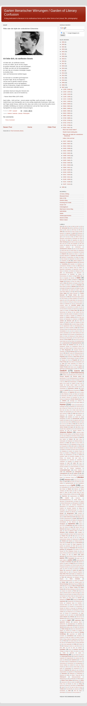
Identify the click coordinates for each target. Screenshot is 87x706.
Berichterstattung (69, 272)
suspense (62, 637)
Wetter (68, 675)
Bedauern (78, 270)
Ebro (81, 331)
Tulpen (71, 651)
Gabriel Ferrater (64, 367)
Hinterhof (67, 399)
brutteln (68, 286)
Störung (68, 630)
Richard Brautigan (64, 584)
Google (61, 385)
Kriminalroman (69, 454)
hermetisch (74, 397)
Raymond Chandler (77, 572)
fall (81, 344)
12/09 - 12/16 (67, 94)
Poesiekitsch (71, 558)
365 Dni (80, 229)
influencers (62, 415)
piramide (75, 552)
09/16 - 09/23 (67, 106)
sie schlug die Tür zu (70, 611)
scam (79, 599)
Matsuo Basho (67, 494)
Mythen (74, 520)
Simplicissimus (74, 613)
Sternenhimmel (79, 628)
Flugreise (64, 360)
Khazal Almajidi (63, 444)
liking (65, 475)
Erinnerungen (69, 337)
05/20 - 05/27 (67, 143)
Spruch (80, 625)
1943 (73, 226)
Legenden (62, 464)
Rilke (73, 585)
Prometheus (67, 565)
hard (78, 392)
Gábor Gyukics (78, 365)
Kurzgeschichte (63, 459)
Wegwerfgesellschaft (79, 671)
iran (83, 420)
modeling (62, 511)
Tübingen (62, 651)
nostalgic (80, 532)
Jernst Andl (77, 428)
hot (74, 402)
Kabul (71, 437)
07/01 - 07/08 (67, 125)
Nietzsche (62, 529)
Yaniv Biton (73, 685)
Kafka (80, 437)
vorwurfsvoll (76, 668)
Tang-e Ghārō (67, 639)
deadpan (62, 315)
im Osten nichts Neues (76, 410)
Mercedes (62, 501)
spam (69, 620)
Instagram (62, 416)
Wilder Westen (80, 678)
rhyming (70, 582)
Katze (67, 442)
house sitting (79, 402)
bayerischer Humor (77, 269)
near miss (62, 525)
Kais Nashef (63, 439)
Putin (66, 568)
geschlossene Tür (64, 378)
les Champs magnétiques (74, 468)
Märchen (76, 489)
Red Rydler (75, 575)
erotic (74, 339)
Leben (74, 463)
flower (77, 358)
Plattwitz (64, 554)
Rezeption (81, 580)
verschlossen (70, 663)
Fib (67, 351)
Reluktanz (77, 577)
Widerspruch (63, 677)
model (80, 509)
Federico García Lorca (79, 348)
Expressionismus (76, 343)
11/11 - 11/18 (67, 99)
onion (71, 537)
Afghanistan (79, 235)
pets (81, 546)
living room (76, 479)
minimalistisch (71, 506)
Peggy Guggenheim (77, 544)
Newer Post (7, 127)
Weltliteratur (72, 673)
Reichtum (82, 575)
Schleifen (80, 603)
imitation (61, 411)
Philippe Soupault (64, 547)
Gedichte (14, 113)
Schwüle (62, 608)
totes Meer (62, 647)
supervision (72, 634)
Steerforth (82, 627)
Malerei (69, 489)
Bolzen (68, 284)
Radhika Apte (63, 572)
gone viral (79, 383)
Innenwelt (70, 415)
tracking (80, 647)
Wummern (62, 685)
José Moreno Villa (75, 435)
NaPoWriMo (63, 211)
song (72, 618)
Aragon (77, 257)
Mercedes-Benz (69, 501)
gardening (62, 368)
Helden (70, 395)
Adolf (67, 235)
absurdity (62, 235)
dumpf (76, 331)
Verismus (80, 661)
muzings (61, 520)
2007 (63, 87)
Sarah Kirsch (72, 597)
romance (63, 590)
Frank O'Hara (63, 361)
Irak (71, 420)
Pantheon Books (78, 540)
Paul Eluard (79, 542)
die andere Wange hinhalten (77, 324)
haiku (82, 390)
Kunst (80, 454)
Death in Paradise (70, 315)
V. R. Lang (81, 659)
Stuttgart (62, 632)
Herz (81, 397)
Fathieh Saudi (69, 348)
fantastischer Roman (77, 346)
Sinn (67, 615)
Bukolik (68, 288)
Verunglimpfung (78, 663)
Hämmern (65, 392)
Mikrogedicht (75, 503)
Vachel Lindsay (64, 661)
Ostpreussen (75, 539)
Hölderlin (64, 400)
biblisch (70, 276)
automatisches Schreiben (65, 265)
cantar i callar (79, 289)
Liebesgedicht (78, 471)
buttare (78, 288)
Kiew (79, 444)
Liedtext (75, 473)
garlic (76, 368)
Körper (61, 452)
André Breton (74, 250)
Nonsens (62, 532)
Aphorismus (81, 255)
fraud (63, 363)
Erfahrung (71, 336)
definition (62, 317)
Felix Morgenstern (66, 349)
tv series (82, 651)
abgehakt (68, 233)
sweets (77, 637)
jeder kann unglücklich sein (67, 428)
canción (72, 289)
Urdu (65, 659)
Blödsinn (75, 279)
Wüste (67, 685)
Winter (82, 680)
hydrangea (62, 406)
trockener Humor (77, 649)
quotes (80, 570)
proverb (72, 566)
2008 (63, 85)
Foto (69, 360)
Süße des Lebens (70, 637)
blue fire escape (76, 281)
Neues (80, 525)
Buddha (63, 288)
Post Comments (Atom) (17, 130)
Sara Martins (63, 597)
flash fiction (77, 356)
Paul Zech (62, 544)
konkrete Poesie (78, 451)
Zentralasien (62, 690)
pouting (80, 563)
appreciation (70, 257)
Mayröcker (64, 496)
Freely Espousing (71, 363)
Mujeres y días (80, 516)
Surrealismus (70, 635)
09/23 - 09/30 (67, 103)
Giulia (73, 379)
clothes (61, 303)
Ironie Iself (68, 421)
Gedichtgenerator (64, 372)
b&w (79, 265)
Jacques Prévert (70, 425)
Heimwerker (64, 395)
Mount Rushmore (69, 515)
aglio (61, 236)
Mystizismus (68, 520)
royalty (74, 594)
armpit (82, 258)
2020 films (76, 228)
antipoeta (71, 253)
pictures (77, 549)
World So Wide (64, 217)
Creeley (66, 310)
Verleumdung (63, 663)
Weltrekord (62, 675)
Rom (78, 589)
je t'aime (82, 427)
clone (61, 301)
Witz (69, 682)
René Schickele (75, 578)
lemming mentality (64, 466)
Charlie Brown (73, 295)
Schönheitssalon (63, 606)
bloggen (62, 281)
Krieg (72, 453)
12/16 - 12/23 (67, 91)
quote (74, 570)
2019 (63, 58)
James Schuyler (64, 427)
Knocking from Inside (65, 202)
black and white (63, 279)
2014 (63, 70)
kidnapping (73, 444)
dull (72, 331)
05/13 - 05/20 (67, 146)
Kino (70, 446)
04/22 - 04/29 (67, 150)
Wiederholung (63, 678)
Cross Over (74, 310)
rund (83, 594)
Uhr (72, 654)
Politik (71, 563)
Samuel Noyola (78, 596)
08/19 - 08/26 (67, 113)
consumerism (70, 307)
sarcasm (79, 597)
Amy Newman (81, 248)
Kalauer (71, 439)
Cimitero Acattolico (73, 298)
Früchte (80, 363)
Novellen (67, 534)
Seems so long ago (70, 608)
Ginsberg (68, 379)
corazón (69, 308)
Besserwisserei (63, 274)
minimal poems (65, 504)
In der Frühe (76, 411)
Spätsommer (62, 623)
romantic (69, 590)
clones (65, 301)
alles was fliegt (79, 241)
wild (68, 678)
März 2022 (76, 492)
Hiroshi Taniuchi (75, 399)
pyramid (76, 568)
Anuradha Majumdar (64, 255)
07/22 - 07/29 (67, 120)
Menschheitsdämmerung (65, 499)
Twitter (64, 652)
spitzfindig (80, 623)
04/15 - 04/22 (67, 153)
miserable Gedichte (71, 508)
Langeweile (62, 461)
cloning (70, 301)
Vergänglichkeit (73, 661)
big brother (77, 276)
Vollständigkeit (68, 668)
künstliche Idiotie (63, 456)
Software (72, 616)
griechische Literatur (73, 388)
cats (76, 291)
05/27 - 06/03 (67, 141)
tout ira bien (71, 647)
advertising (72, 235)
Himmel (61, 399)
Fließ (83, 356)
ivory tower (79, 423)
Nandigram (62, 523)
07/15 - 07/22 (67, 122)
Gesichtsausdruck (73, 378)
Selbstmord (62, 609)
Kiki (83, 444)
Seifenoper (79, 608)
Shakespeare (76, 609)
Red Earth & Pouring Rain (65, 575)
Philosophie (26, 113)
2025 (63, 44)
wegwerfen (70, 671)
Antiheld (82, 252)
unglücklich (62, 658)
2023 (63, 49)
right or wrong (68, 585)
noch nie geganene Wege (71, 530)
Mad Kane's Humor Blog (66, 209)
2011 (63, 78)
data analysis (69, 313)
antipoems (64, 253)
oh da (80, 535)
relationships (69, 577)
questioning (68, 570)
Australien (72, 264)
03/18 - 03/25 (67, 162)
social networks (64, 616)
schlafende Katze (70, 603)
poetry (70, 560)
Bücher (74, 286)
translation (62, 649)
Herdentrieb (81, 395)
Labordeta (72, 459)
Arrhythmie (64, 260)
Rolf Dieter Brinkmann (70, 589)
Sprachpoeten (63, 625)
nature (80, 523)
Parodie (68, 542)
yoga (63, 687)
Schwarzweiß (79, 606)
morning (80, 513)
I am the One (79, 406)
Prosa (73, 565)
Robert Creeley (74, 587)
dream (66, 329)
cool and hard (63, 308)
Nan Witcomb (72, 521)
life (80, 473)
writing (80, 683)
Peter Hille (75, 546)
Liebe (61, 471)
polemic (61, 563)
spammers (78, 620)
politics (66, 563)
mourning (77, 515)
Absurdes (80, 233)
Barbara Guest (73, 267)
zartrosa (76, 688)
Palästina (70, 540)
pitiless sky (81, 552)
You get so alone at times (76, 687)
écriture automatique (64, 332)
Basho (80, 267)
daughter (76, 313)
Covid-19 (75, 308)
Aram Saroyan (64, 258)
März (71, 492)
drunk (81, 329)
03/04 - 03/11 (67, 167)
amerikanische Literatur (65, 248)
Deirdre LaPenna (70, 317)
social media (79, 615)
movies (73, 516)
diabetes (62, 322)
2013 (63, 73)
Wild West (73, 678)
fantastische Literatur (64, 346)
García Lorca (73, 366)
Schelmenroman (78, 601)
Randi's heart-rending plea (70, 132)
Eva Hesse (72, 341)
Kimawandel (64, 446)
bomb (73, 284)
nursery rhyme (81, 534)
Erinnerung (62, 337)
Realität (72, 573)
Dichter (72, 322)
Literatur (20, 113)
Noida (80, 530)
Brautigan (79, 284)
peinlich (61, 546)
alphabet (67, 245)
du (68, 331)
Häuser (76, 393)
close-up (76, 301)
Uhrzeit (76, 654)
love (66, 481)
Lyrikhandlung (64, 487)
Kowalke (67, 452)
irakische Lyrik (77, 420)
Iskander (78, 421)
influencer (80, 413)
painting (82, 539)
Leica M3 (68, 464)
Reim (63, 577)
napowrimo (71, 523)
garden (80, 367)
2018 (63, 61)
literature (68, 480)
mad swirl (72, 487)
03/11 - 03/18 (67, 165)
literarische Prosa (70, 477)
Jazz (76, 427)
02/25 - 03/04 (67, 170)
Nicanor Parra (79, 527)
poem (75, 554)
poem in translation (78, 556)
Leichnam (75, 464)
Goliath (73, 383)
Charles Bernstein (73, 293)
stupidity (80, 630)
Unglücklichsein (70, 658)
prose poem (79, 565)
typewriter (72, 652)
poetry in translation (66, 561)
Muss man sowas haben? (70, 129)
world (77, 682)
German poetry (77, 376)
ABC (81, 231)
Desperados (68, 319)
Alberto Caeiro (78, 236)
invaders (62, 420)
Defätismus (79, 315)
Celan (80, 291)
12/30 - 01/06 (67, 89)
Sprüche (62, 627)
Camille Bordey (64, 289)
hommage (72, 400)
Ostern (80, 537)
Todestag (66, 646)
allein (81, 240)
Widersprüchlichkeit (76, 676)
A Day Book (67, 231)
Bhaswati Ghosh (64, 196)
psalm (77, 566)
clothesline (67, 303)
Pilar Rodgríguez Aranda (71, 551)
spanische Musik (77, 622)
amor (74, 248)
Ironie (62, 421)
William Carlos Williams (67, 680)
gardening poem (69, 368)
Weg (81, 670)
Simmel (66, 613)
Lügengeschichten (69, 483)
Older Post (52, 127)
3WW (61, 231)
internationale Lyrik (77, 418)
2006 (63, 187)
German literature (64, 376)
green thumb (79, 386)
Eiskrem (66, 334)
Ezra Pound (63, 344)
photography (70, 549)
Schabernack (70, 601)
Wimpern (77, 680)
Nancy (80, 521)
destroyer (75, 319)
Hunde (72, 404)
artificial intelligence (77, 260)
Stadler (76, 627)
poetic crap (79, 558)
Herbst (75, 395)
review (75, 580)
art (69, 260)
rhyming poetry (78, 582)
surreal (79, 634)
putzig (70, 568)
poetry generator (80, 560)
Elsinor (61, 336)
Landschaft (79, 459)
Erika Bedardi (79, 336)
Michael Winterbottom (66, 503)
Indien (74, 413)
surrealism (62, 635)
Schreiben (71, 606)
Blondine (68, 281)
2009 (63, 82)
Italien (70, 423)
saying (75, 599)
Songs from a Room (79, 618)
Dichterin (78, 322)
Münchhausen (68, 518)
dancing (69, 312)
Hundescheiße (79, 404)
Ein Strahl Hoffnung (75, 332)
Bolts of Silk (63, 198)
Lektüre (80, 464)
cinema (80, 298)
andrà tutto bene (65, 250)
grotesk (66, 390)
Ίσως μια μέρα (76, 692)
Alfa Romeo (62, 240)
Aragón (82, 257)
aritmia (77, 258)
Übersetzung (64, 654)
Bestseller (72, 274)
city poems (79, 300)
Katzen (73, 442)
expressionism (66, 343)
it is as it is (64, 423)
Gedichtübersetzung (77, 372)
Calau (82, 288)
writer (75, 683)
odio (76, 535)
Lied (70, 473)
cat (71, 291)
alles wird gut (63, 243)
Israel (82, 421)
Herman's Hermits (66, 397)
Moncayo (74, 511)
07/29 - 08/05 (67, 118)
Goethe (80, 381)
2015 (63, 68)
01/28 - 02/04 (67, 179)
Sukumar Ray (69, 632)
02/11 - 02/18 (67, 174)
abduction (62, 233)
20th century (67, 229)
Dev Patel (79, 320)
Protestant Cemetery (64, 566)
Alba (72, 236)
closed (80, 301)
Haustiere (82, 393)
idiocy (68, 410)
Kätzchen (62, 442)
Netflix (76, 525)
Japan (71, 427)
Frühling (62, 365)
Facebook (71, 344)
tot (81, 646)
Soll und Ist (79, 616)
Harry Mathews (64, 393)
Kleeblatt (62, 447)
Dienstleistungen (78, 325)
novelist (61, 534)
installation (70, 416)
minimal (82, 503)
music (74, 518)
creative (80, 308)
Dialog (67, 322)
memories (78, 498)
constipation (62, 307)
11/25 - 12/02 (67, 96)
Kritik (75, 454)
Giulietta (78, 379)
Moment (68, 511)
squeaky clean (69, 627)
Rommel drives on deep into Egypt (72, 592)
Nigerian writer (75, 529)
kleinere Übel (73, 447)
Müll (62, 518)
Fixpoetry (62, 356)
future (67, 365)
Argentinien (72, 258)
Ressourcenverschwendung (66, 580)
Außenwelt (81, 262)
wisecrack (64, 682)
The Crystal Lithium (72, 640)
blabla (78, 278)
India (69, 413)
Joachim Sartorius (77, 430)
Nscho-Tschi (73, 534)
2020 (63, 56)
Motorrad (62, 515)
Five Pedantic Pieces (77, 354)
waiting (73, 670)
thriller (75, 644)
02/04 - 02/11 (67, 177)
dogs (76, 327)
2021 (63, 54)
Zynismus (69, 692)
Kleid (67, 447)
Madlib (77, 487)
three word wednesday (66, 644)
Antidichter (76, 252)
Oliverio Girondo (63, 537)
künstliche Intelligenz (74, 456)
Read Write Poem (64, 573)
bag (66, 267)
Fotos (81, 360)
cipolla (61, 300)
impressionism (68, 411)
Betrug (79, 274)
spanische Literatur (65, 622)
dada (80, 310)
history (82, 399)
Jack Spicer (62, 425)
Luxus (67, 485)
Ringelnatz (79, 585)
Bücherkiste (81, 286)
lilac (70, 475)
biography (66, 277)
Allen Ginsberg (63, 242)
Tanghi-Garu (74, 639)
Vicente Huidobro (64, 665)
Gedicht (10, 113)
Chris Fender (64, 298)
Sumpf (76, 632)
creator (61, 310)
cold (73, 303)
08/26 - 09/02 (67, 111)
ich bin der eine (76, 408)
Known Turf (63, 204)
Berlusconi (79, 272)
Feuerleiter (62, 351)
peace (68, 544)
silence (78, 611)
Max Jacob (81, 494)
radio (70, 572)
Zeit (81, 689)
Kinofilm (75, 446)
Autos (74, 265)
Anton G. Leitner (78, 253)
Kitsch (80, 446)
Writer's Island (64, 220)
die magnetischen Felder (67, 325)
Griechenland (63, 388)
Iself (73, 422)
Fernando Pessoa (78, 349)
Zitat (69, 690)
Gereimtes (80, 374)
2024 (63, 47)
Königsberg (64, 451)
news (71, 527)
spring (76, 625)
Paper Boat (62, 542)
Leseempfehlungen (65, 470)
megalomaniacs (73, 496)
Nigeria (68, 529)
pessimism (68, 546)
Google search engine (71, 385)
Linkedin (75, 475)
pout (76, 563)
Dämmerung (62, 312)
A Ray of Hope (75, 231)
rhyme (63, 582)
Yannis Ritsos (80, 685)
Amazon (80, 245)
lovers (77, 481)
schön (71, 604)
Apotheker (64, 257)
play (70, 554)
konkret (70, 451)
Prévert (61, 565)
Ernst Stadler (68, 339)
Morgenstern (70, 513)
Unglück (80, 656)
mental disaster (78, 499)
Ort (75, 537)
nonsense (71, 532)
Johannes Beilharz (66, 432)
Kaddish (76, 437)
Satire (68, 599)
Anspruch (70, 252)
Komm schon (75, 449)
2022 (63, 51)
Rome (74, 591)
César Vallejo (63, 293)
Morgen (62, 513)
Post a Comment (10, 120)
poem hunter (69, 556)
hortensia (69, 402)
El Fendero (72, 334)
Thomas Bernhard (80, 642)
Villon (67, 666)
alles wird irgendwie (72, 243)
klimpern (63, 449)
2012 (63, 75)
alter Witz (74, 245)
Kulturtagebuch (64, 207)
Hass (71, 393)
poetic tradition (63, 560)
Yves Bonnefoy (69, 688)
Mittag (80, 508)
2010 (63, 80)
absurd (74, 233)
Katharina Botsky (78, 440)
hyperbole (72, 406)
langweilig (62, 463)
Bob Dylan (81, 283)
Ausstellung (64, 264)
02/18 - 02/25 (67, 172)
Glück (66, 381)
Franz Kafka (71, 361)
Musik (80, 518)
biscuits (72, 277)
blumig (75, 283)
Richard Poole (74, 584)
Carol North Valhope (64, 291)
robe (66, 587)
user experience (73, 659)
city (65, 300)
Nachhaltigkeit (63, 521)
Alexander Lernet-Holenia (65, 238)
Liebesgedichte (63, 473)
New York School (64, 527)
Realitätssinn (79, 573)
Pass (73, 542)
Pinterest (70, 552)
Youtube (62, 689)
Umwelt (75, 656)
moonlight (80, 511)
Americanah (78, 246)
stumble (74, 630)
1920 (65, 226)
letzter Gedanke (78, 470)
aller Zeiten (71, 241)
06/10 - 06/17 (67, 127)
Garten (80, 368)
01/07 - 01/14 (67, 184)
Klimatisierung (81, 447)
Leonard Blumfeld (74, 466)
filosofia (61, 354)
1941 (69, 226)
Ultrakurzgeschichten (65, 215)
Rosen (70, 594)
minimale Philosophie (77, 504)
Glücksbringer (73, 381)
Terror (64, 640)
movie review (67, 516)
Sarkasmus (62, 599)
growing (77, 390)
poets (75, 561)
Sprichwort (70, 625)
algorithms (75, 240)
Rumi (79, 594)
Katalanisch (70, 440)
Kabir (67, 437)
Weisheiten (64, 673)
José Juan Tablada (65, 435)
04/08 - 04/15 (67, 155)
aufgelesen (62, 262)
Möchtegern (62, 509)
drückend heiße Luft (74, 329)
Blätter (70, 279)
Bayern (61, 270)
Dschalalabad (63, 331)
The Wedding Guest (69, 642)
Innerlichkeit (78, 415)
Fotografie (74, 360)
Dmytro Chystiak (69, 327)
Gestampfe (81, 378)
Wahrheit (67, 670)
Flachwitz (70, 356)
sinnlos (72, 615)
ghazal (62, 379)
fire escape (67, 354)
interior (68, 418)
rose (66, 594)
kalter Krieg (79, 439)
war (77, 670)
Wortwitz (69, 683)
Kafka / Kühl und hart (68, 138)
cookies (76, 307)
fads (77, 344)
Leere (80, 463)
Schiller (61, 603)
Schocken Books (63, 604)
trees (70, 649)
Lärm (68, 463)
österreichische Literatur (65, 539)
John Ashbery (68, 434)
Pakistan (64, 541)
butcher (73, 288)
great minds (71, 386)
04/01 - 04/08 (67, 158)
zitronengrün (62, 692)
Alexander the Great (77, 238)
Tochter (80, 644)
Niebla (61, 213)
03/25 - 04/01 (67, 160)
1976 (81, 226)
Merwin (77, 501)
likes (61, 475)
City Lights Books (72, 300)
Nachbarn (80, 520)
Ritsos (61, 587)
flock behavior (71, 358)
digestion (62, 327)
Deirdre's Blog (63, 200)
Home (30, 127)
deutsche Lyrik (70, 320)
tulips (67, 651)
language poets (78, 461)
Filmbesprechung (78, 353)
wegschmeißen (63, 671)
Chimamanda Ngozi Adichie (78, 296)
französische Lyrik (80, 361)
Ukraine (82, 654)
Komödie (82, 449)
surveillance (79, 635)
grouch (71, 390)
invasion (67, 420)
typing (79, 652)
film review (70, 353)
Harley (82, 392)
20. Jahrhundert (64, 228)
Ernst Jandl (77, 337)
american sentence (65, 246)
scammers (62, 601)
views (77, 665)
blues (65, 283)
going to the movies (64, 383)
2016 (63, 66)
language (70, 461)
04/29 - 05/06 (67, 148)
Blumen (70, 283)
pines (81, 551)
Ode (71, 535)
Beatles (66, 270)
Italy (74, 423)
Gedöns (64, 374)
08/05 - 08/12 (67, 115)
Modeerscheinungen (72, 509)
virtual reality (76, 666)
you (67, 687)
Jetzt (68, 430)
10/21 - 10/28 (67, 101)
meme (82, 496)
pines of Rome (63, 552)
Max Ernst (74, 494)
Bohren (63, 284)
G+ (72, 365)
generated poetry (72, 374)
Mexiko (82, 501)
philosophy (80, 547)
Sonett (67, 618)
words (73, 682)
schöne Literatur (78, 604)
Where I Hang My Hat (77, 675)
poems (62, 558)
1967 (77, 226)
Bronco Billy (62, 286)
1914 (61, 226)
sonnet (63, 620)
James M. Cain (79, 425)
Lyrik (73, 485)
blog (80, 279)
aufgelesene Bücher (72, 262)
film (65, 353)
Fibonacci (72, 351)
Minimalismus (63, 506)
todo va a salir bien (74, 646)
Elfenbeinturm (79, 334)
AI (64, 236)
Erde (66, 336)
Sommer (62, 618)
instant (76, 416)
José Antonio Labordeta (78, 434)
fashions (61, 348)
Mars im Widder (78, 490)
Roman (82, 589)
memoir (67, 498)
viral (71, 666)
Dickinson (67, 324)
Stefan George (65, 628)
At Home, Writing (64, 194)
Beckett (72, 270)
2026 (63, 42)
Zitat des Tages (78, 690)
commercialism (79, 303)
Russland (63, 596)
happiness (72, 392)
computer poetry (64, 305)
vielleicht (72, 665)
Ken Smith (79, 442)
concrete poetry (75, 305)
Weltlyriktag (79, 673)
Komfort (68, 449)
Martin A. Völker (63, 492)
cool (81, 307)
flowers (82, 358)
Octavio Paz (65, 535)
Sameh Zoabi (70, 596)
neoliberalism (69, 525)
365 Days (74, 229)
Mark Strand (69, 490)
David (81, 313)
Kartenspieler (63, 440)
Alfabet (69, 240)
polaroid (80, 561)
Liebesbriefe (69, 471)
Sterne (72, 628)
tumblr (76, 651)
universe (77, 658)
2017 (63, 63)
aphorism (73, 255)
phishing (62, 549)
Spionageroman (71, 623)
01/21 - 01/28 (67, 181)
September (69, 609)
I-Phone (69, 408)
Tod (61, 646)
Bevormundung (63, 276)
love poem (72, 481)
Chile (68, 296)
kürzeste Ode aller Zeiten (74, 458)
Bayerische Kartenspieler (65, 269)
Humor (63, 404)
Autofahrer (79, 264)
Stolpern (61, 630)
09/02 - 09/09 (67, 108)
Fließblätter (63, 358)
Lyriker (82, 485)
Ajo (68, 236)
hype (67, 406)
